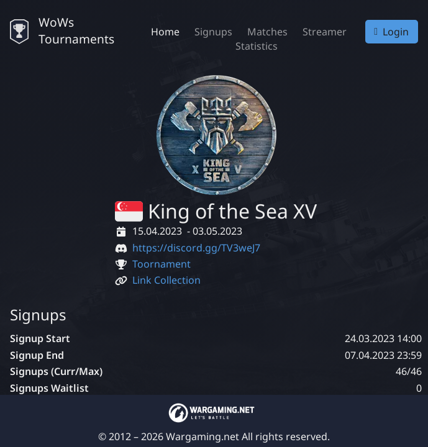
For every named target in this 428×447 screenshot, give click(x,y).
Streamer (325, 31)
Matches (267, 31)
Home (165, 31)
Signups (213, 31)
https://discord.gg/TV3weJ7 (196, 248)
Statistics (256, 46)
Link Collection (166, 280)
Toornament (161, 264)
